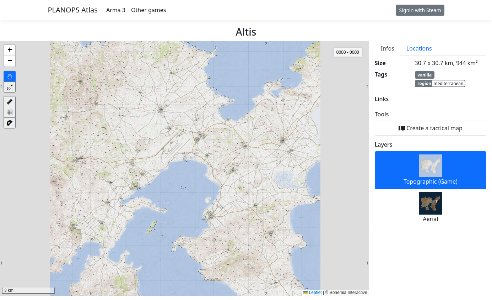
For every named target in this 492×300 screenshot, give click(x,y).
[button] (9, 50)
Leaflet (312, 292)
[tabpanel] (430, 142)
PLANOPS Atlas (73, 10)
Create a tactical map (431, 128)
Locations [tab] (419, 48)
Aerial (430, 207)
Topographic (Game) (431, 169)
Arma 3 (115, 10)
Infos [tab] (387, 48)
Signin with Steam (420, 10)
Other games (148, 10)
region (440, 83)
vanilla (424, 75)
